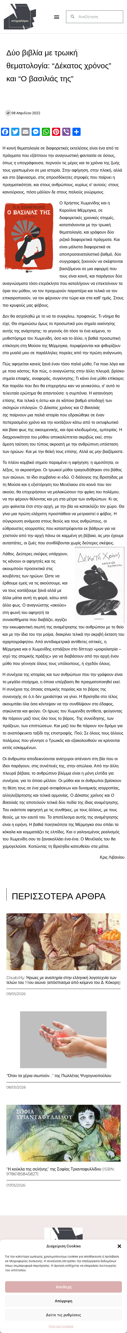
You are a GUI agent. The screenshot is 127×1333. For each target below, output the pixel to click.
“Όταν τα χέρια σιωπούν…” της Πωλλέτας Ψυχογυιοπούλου (58, 1075)
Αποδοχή (63, 1287)
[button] (119, 1246)
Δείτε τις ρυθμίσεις (63, 1315)
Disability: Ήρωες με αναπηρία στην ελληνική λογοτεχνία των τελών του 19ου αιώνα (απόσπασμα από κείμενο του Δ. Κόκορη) (63, 980)
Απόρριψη (63, 1301)
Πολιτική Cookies (61, 1326)
